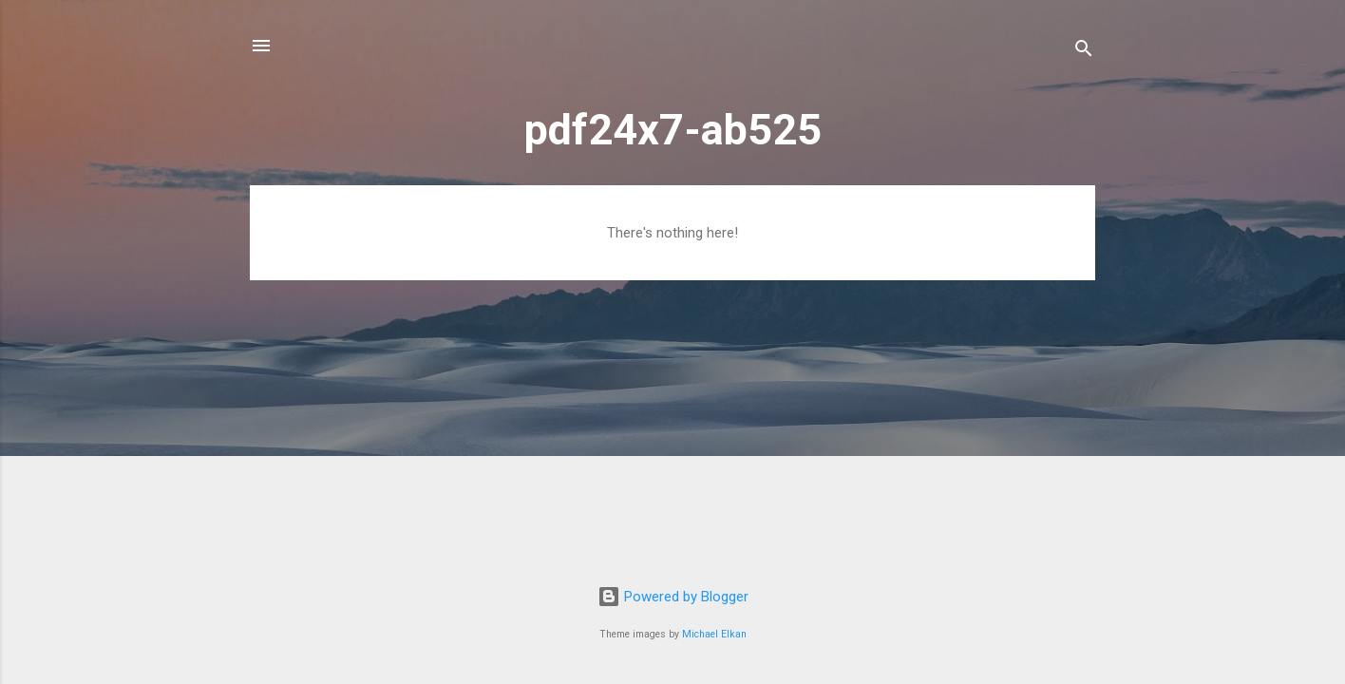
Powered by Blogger (672, 596)
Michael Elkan (714, 634)
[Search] (1083, 52)
